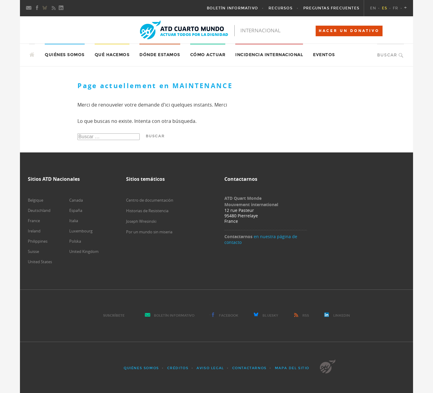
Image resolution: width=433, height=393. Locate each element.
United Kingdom (84, 251)
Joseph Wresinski (141, 221)
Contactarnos (249, 368)
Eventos (324, 54)
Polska (75, 241)
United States (40, 261)
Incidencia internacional (269, 54)
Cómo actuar (208, 54)
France (34, 220)
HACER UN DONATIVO (349, 31)
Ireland (34, 231)
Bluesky (270, 316)
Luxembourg (81, 231)
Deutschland (39, 210)
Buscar (387, 55)
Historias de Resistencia (147, 210)
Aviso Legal (210, 368)
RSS (305, 316)
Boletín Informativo (174, 316)
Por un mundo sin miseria (149, 232)
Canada (76, 200)
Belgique (35, 200)
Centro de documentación (149, 200)
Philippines (37, 241)
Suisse (33, 251)
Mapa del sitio (292, 368)
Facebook (229, 316)
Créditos (178, 368)
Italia (73, 220)
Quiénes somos (141, 368)
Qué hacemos (112, 54)
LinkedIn (341, 316)
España (75, 210)
